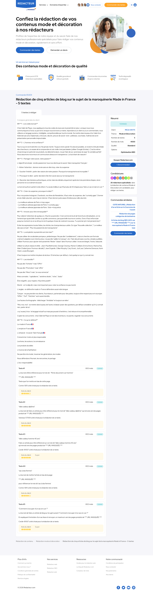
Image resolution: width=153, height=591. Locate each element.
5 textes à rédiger (28, 112)
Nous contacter (111, 567)
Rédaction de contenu (24, 541)
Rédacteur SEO (52, 568)
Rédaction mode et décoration (48, 541)
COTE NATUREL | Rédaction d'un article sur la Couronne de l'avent (123, 207)
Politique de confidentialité (26, 575)
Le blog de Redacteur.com (85, 567)
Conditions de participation (115, 563)
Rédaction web (52, 572)
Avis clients (109, 575)
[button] (133, 5)
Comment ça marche (24, 563)
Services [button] (43, 5)
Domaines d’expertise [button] (59, 5)
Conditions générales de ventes (28, 571)
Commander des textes (30, 50)
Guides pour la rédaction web (86, 563)
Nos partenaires (111, 571)
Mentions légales (23, 578)
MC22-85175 (130, 130)
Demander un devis (59, 50)
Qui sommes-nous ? (24, 567)
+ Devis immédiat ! (123, 165)
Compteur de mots (82, 571)
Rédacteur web (52, 564)
